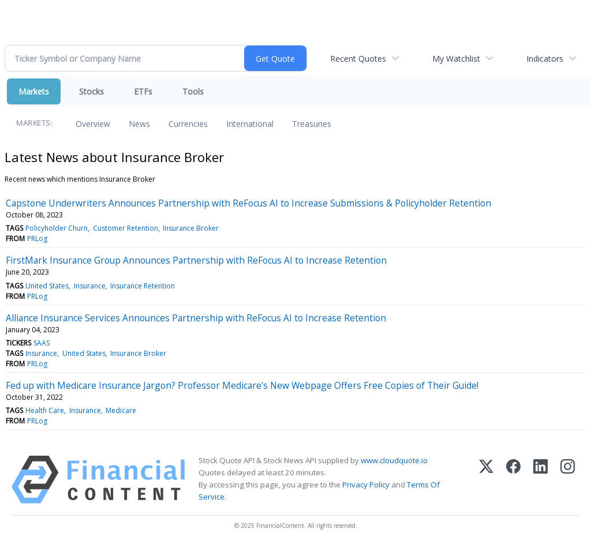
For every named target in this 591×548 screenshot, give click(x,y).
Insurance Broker (191, 228)
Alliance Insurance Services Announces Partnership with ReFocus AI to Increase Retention (196, 317)
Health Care (44, 410)
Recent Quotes (358, 58)
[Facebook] (513, 480)
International (250, 123)
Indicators (544, 58)
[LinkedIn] (540, 480)
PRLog (37, 238)
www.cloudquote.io (394, 460)
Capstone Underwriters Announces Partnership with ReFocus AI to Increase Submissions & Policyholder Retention (248, 203)
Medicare (121, 410)
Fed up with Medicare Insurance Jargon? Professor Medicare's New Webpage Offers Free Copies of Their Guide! (242, 385)
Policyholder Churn (56, 228)
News (139, 123)
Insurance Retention (142, 286)
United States (47, 286)
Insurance (90, 286)
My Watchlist (456, 58)
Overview (93, 123)
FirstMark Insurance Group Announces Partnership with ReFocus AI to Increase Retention (196, 260)
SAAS (41, 343)
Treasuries (311, 123)
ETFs (143, 91)
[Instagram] (567, 480)
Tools (193, 91)
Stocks (91, 91)
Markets (33, 91)
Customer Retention (125, 228)
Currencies (188, 123)
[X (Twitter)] (486, 480)
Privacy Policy (366, 484)
